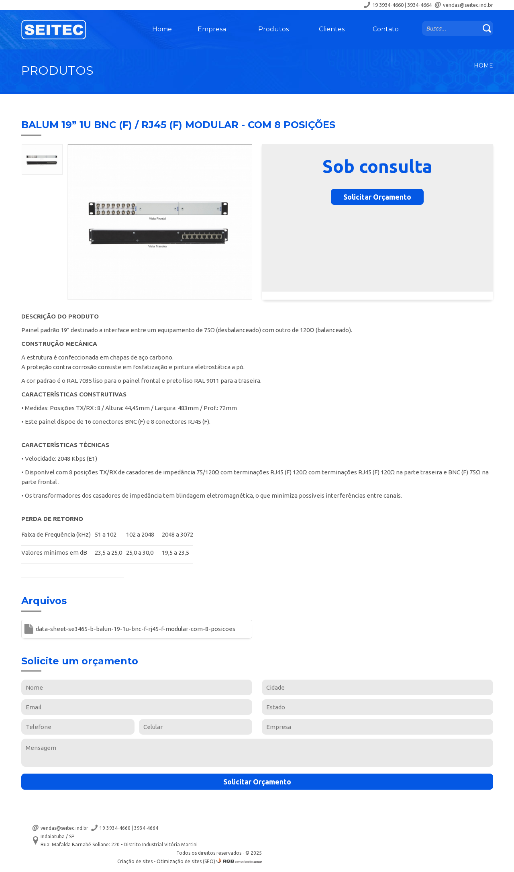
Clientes (332, 29)
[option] (42, 159)
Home (162, 29)
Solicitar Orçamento (377, 197)
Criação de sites (135, 861)
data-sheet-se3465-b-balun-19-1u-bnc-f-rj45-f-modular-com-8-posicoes (135, 628)
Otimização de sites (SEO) (186, 861)
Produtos (273, 29)
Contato (386, 29)
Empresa (212, 29)
